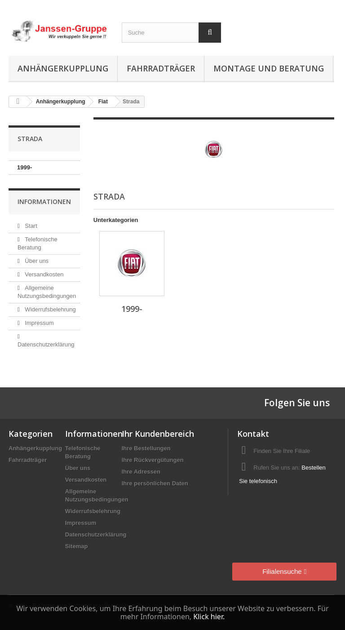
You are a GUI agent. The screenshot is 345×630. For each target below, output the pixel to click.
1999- (24, 167)
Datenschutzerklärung (96, 534)
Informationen (44, 201)
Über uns (36, 260)
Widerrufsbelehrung (49, 309)
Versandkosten (43, 274)
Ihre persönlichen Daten (155, 483)
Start (30, 225)
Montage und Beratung (268, 68)
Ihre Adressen (141, 471)
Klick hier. (209, 616)
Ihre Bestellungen (146, 448)
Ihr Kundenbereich (158, 433)
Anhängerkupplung (63, 68)
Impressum (38, 322)
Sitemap (76, 546)
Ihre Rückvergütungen (153, 460)
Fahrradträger (161, 68)
